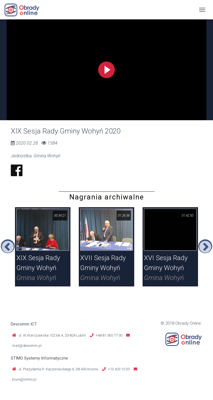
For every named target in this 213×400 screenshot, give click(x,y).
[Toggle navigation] (202, 9)
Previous (8, 246)
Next (205, 246)
